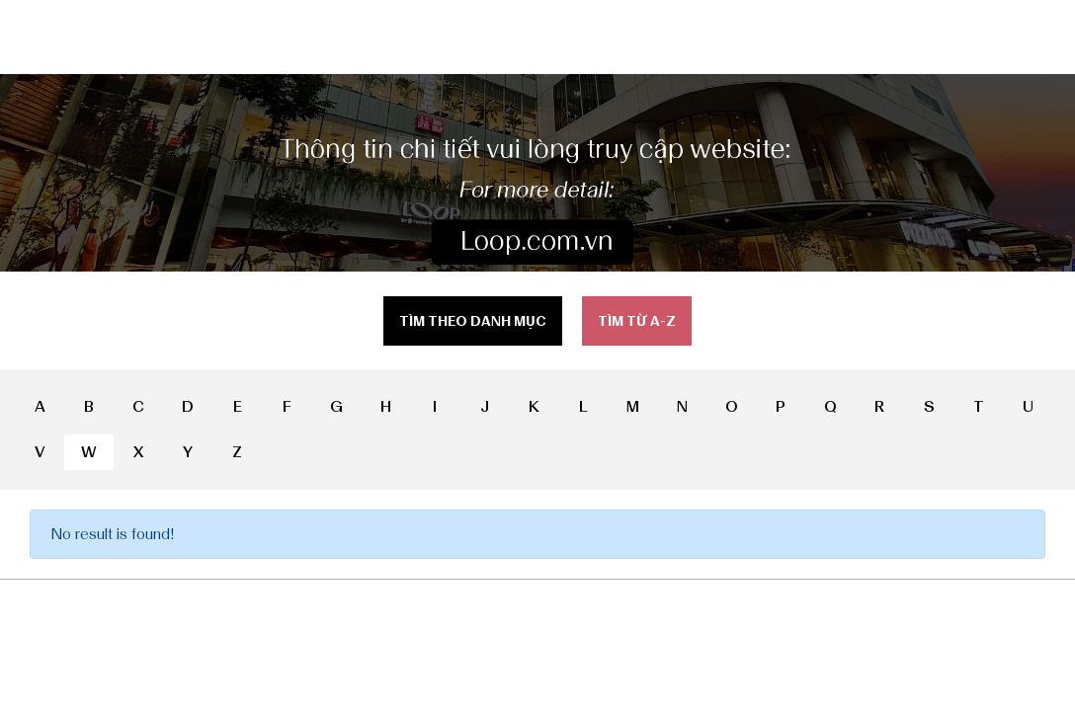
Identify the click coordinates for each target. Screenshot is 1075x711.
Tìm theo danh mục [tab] (472, 321)
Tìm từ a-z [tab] (637, 321)
